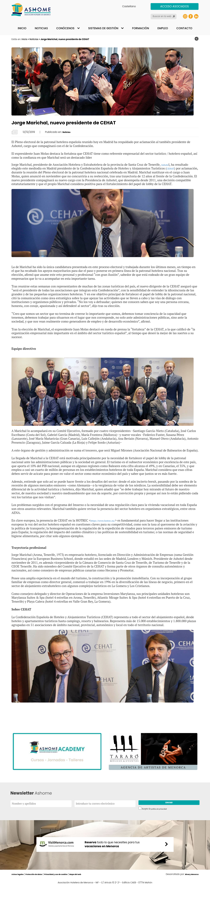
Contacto (184, 28)
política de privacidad (161, 814)
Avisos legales (19, 891)
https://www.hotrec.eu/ (107, 524)
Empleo (163, 28)
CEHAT (172, 168)
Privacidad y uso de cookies (68, 891)
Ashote (166, 164)
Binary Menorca (190, 891)
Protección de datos (40, 891)
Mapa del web (94, 891)
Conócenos (65, 28)
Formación (140, 28)
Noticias (41, 28)
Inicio (22, 28)
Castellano (129, 6)
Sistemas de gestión (103, 28)
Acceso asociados (174, 6)
